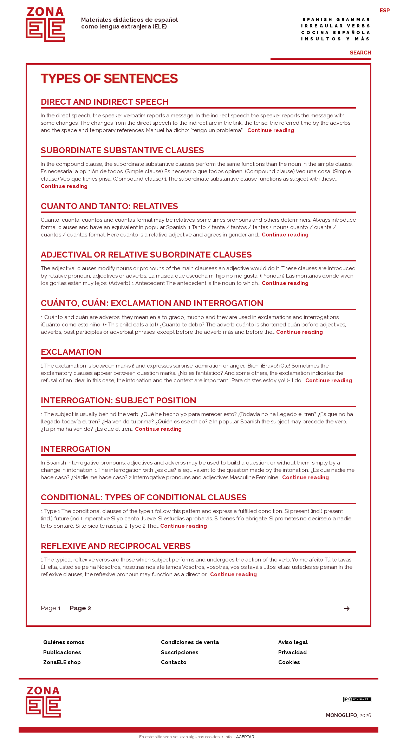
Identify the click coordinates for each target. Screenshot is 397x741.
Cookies (289, 662)
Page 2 (80, 608)
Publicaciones (62, 652)
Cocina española (336, 32)
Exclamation (71, 352)
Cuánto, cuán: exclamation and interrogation (152, 303)
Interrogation (76, 449)
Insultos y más (336, 39)
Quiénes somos (63, 642)
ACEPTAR (245, 736)
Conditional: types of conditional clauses (144, 497)
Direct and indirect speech (105, 102)
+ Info (227, 736)
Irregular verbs (336, 26)
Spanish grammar (336, 19)
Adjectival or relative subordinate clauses (146, 254)
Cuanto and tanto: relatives (109, 206)
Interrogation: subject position (118, 400)
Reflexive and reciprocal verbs (116, 546)
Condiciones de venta (190, 642)
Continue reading (270, 130)
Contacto (174, 662)
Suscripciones (179, 652)
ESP (385, 10)
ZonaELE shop (62, 662)
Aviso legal (293, 642)
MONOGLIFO (341, 715)
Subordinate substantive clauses (122, 150)
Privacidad (292, 652)
